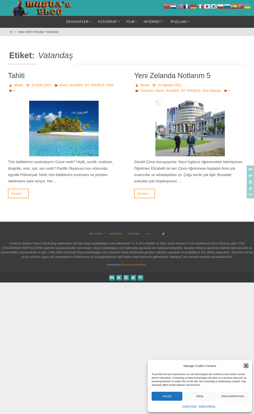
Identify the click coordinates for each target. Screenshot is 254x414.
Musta (18, 85)
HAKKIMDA (115, 233)
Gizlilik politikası (207, 406)
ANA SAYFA (96, 233)
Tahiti (16, 76)
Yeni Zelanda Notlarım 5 (172, 76)
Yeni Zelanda (211, 90)
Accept (167, 396)
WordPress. (140, 264)
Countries (146, 90)
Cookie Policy (189, 406)
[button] (246, 366)
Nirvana (125, 264)
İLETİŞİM (134, 233)
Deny (199, 396)
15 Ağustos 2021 (170, 85)
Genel (63, 85)
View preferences (232, 396)
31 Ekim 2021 (41, 85)
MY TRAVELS (94, 85)
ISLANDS (76, 85)
